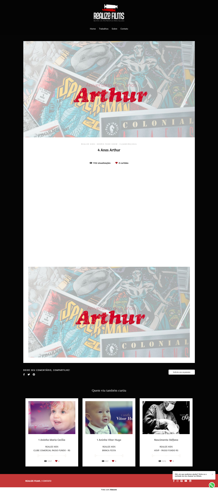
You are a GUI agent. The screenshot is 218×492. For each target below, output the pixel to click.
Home (93, 29)
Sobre (114, 29)
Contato (124, 29)
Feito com (109, 490)
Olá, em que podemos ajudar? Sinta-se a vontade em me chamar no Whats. (191, 475)
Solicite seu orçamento (181, 372)
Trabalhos (103, 29)
